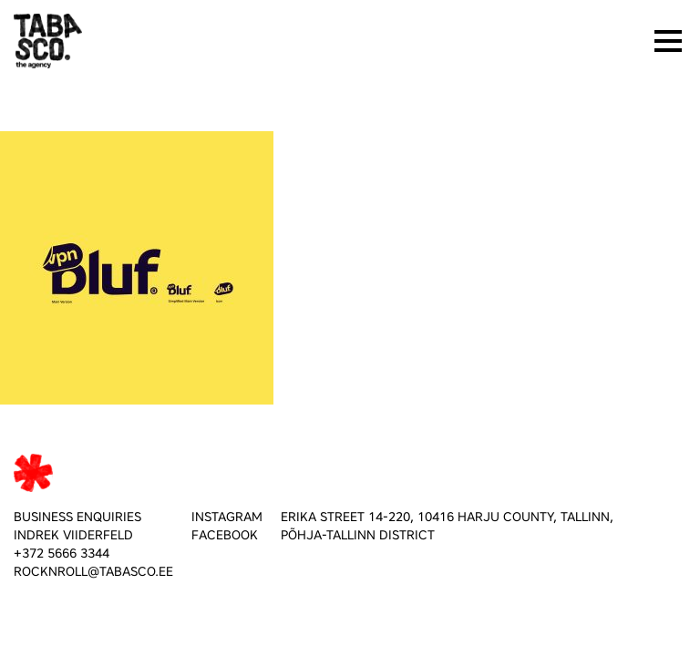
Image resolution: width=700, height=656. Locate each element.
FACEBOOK (224, 535)
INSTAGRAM (226, 517)
